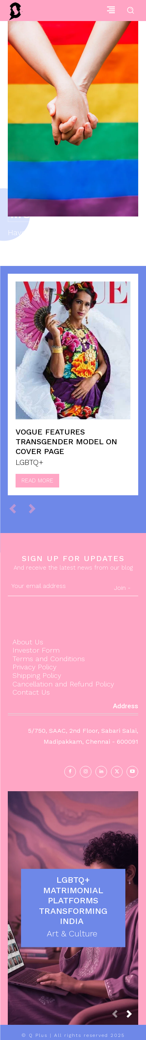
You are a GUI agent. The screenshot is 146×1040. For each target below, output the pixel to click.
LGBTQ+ (30, 462)
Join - (122, 587)
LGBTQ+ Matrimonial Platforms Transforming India (73, 900)
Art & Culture (72, 933)
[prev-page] (16, 508)
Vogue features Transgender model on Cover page (66, 441)
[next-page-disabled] (35, 508)
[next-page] (132, 1016)
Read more (37, 480)
